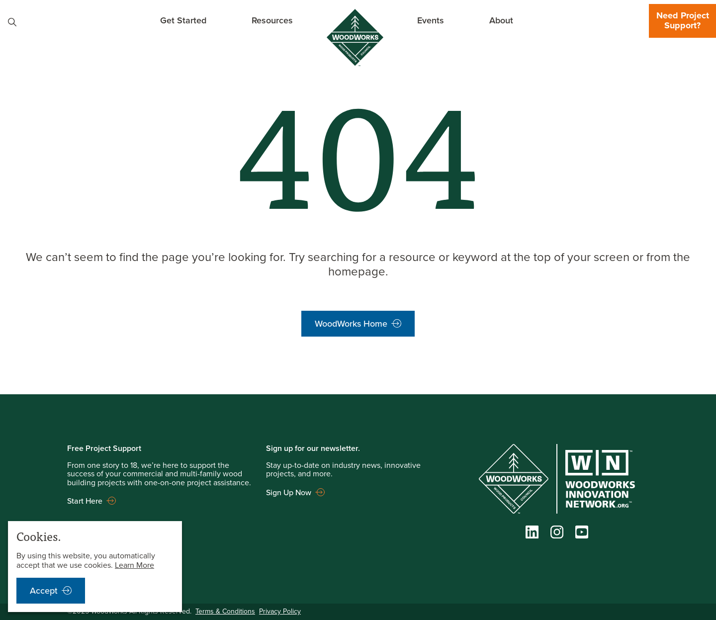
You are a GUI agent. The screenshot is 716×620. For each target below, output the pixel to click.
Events (430, 20)
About (501, 20)
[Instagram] (556, 534)
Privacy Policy (280, 611)
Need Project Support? (682, 20)
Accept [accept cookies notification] (44, 590)
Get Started (183, 20)
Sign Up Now (288, 492)
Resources (272, 20)
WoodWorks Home (351, 323)
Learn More (134, 565)
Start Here (84, 500)
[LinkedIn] (532, 534)
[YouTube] (581, 534)
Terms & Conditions (225, 611)
